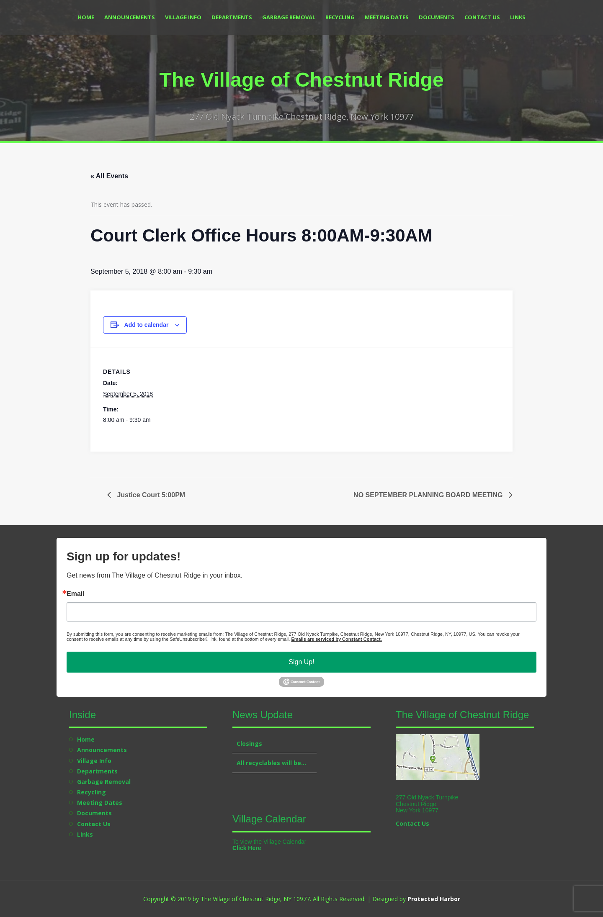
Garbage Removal (288, 17)
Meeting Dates (387, 17)
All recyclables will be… (271, 763)
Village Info (183, 17)
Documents (436, 17)
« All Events (109, 176)
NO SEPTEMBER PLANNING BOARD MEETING (429, 494)
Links (518, 17)
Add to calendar (146, 324)
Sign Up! (301, 661)
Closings (249, 743)
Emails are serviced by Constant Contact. (336, 639)
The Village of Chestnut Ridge (301, 80)
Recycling (340, 17)
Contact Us (482, 17)
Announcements (129, 17)
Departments (231, 17)
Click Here (246, 848)
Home (85, 17)
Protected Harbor (433, 899)
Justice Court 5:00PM (150, 494)
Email (76, 594)
